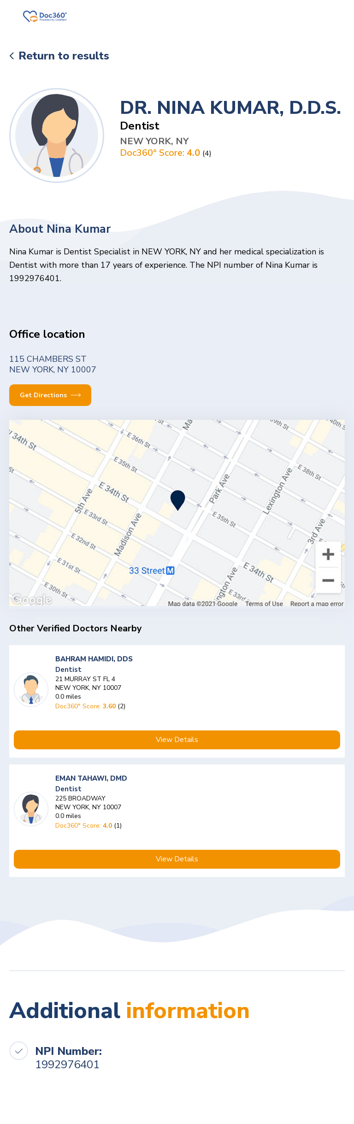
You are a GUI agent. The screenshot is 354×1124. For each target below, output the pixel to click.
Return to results (63, 55)
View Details (177, 740)
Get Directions (50, 395)
